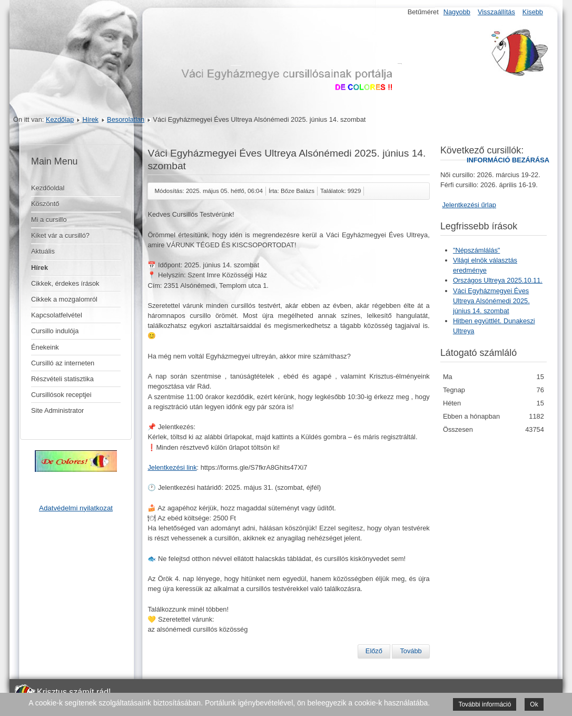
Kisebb (532, 12)
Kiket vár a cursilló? (60, 235)
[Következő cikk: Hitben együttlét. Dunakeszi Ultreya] (410, 651)
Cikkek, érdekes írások (65, 283)
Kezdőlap (60, 119)
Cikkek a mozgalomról (64, 299)
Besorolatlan (125, 119)
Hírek (90, 119)
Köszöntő (45, 204)
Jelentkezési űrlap (469, 205)
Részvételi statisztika (62, 379)
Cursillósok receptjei (61, 395)
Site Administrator (57, 410)
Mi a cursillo (49, 220)
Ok (534, 704)
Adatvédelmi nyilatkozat (76, 508)
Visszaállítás (496, 12)
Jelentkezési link (171, 467)
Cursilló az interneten (62, 363)
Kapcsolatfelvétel (56, 315)
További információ (484, 704)
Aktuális (43, 251)
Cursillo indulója (54, 331)
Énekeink (45, 347)
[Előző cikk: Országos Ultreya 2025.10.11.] (374, 651)
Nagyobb (456, 12)
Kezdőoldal (47, 188)
